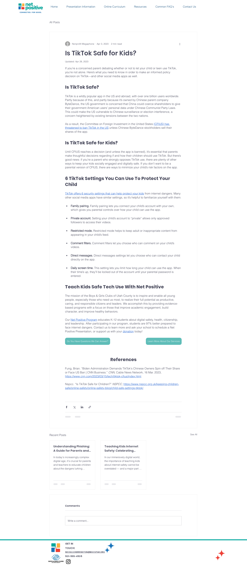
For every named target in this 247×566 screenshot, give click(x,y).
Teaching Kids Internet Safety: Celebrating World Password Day (121, 448)
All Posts (54, 22)
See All (193, 434)
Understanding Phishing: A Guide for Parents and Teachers (71, 448)
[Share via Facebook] (66, 407)
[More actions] (180, 44)
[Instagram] (68, 562)
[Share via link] (89, 407)
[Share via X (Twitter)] (74, 407)
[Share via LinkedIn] (81, 407)
